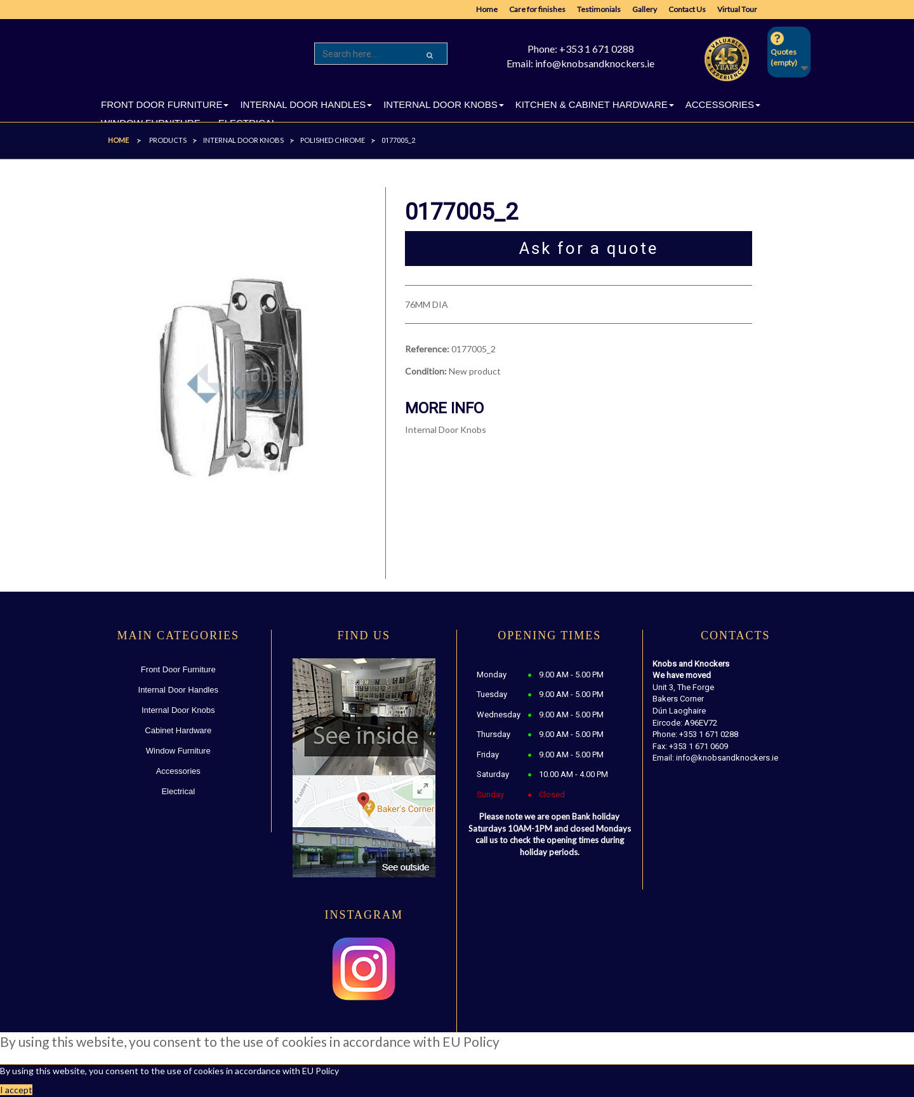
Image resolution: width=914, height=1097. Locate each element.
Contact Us (687, 9)
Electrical (178, 791)
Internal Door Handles (178, 690)
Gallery (644, 9)
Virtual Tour (737, 9)
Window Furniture (178, 750)
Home (487, 9)
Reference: (427, 348)
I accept (16, 1089)
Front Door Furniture (178, 669)
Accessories (178, 771)
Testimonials (599, 9)
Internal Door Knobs (178, 710)
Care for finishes (537, 9)
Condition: (426, 371)
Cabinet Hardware (178, 730)
